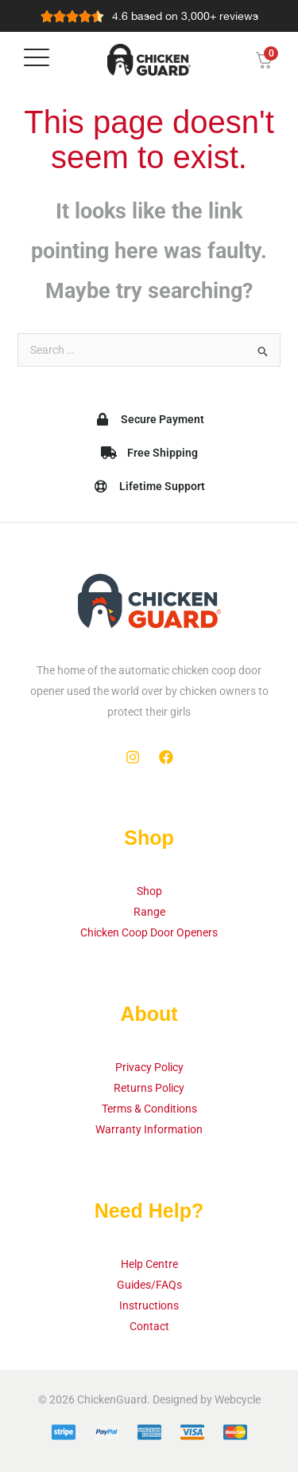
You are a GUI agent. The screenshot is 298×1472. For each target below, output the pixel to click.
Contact (149, 1326)
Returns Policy (149, 1087)
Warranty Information (149, 1129)
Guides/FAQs (149, 1284)
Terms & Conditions (149, 1108)
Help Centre (149, 1264)
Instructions (149, 1305)
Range (149, 911)
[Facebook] (166, 757)
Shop (149, 891)
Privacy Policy (149, 1067)
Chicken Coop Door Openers (149, 932)
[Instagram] (133, 757)
